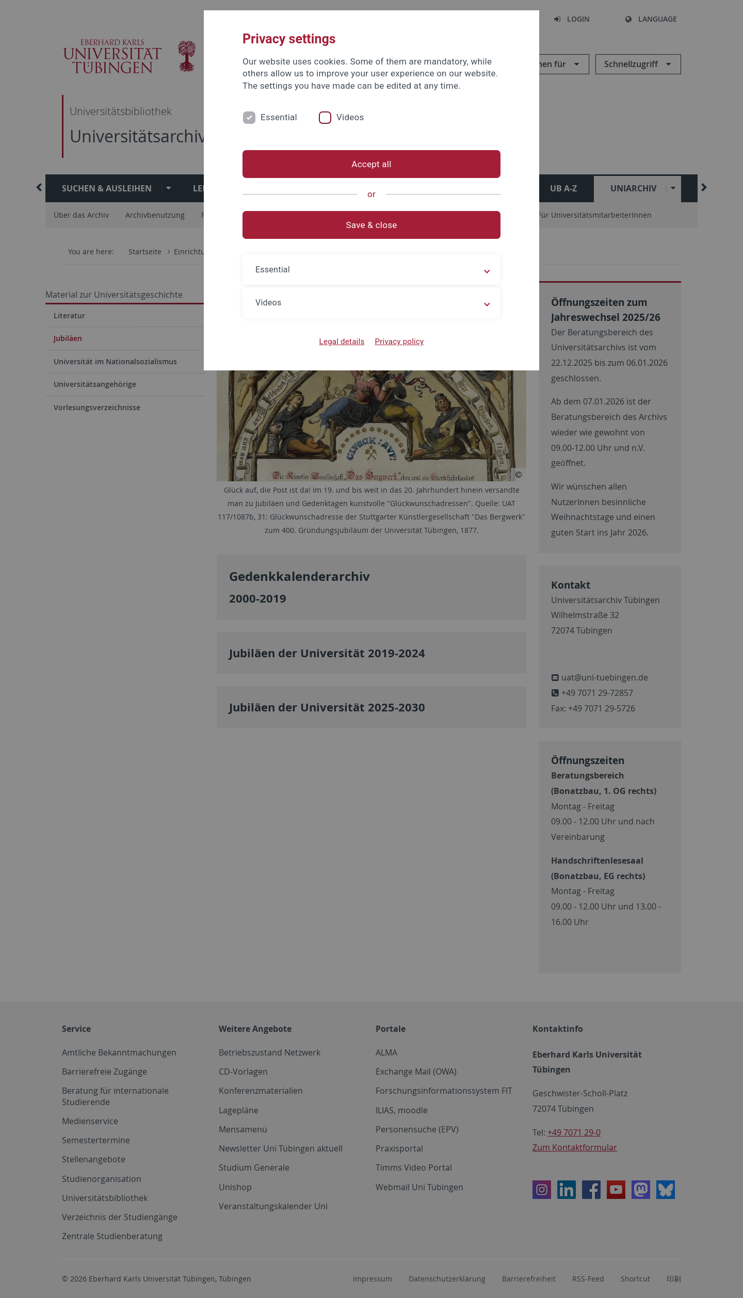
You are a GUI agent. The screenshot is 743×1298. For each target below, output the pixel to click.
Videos (350, 117)
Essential (279, 117)
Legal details (342, 341)
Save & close (371, 225)
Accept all (371, 164)
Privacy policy (399, 341)
